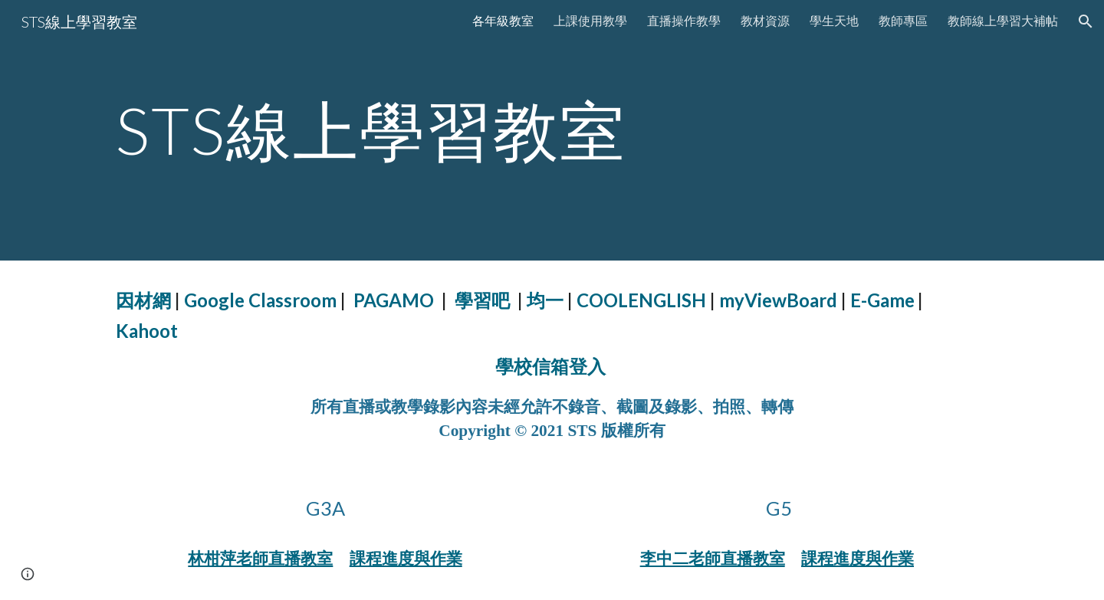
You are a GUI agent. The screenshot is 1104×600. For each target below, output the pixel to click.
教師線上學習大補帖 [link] (1003, 20)
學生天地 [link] (834, 20)
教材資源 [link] (765, 20)
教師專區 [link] (903, 20)
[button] (1085, 21)
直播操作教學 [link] (684, 20)
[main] (552, 130)
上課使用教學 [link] (590, 20)
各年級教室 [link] (503, 20)
